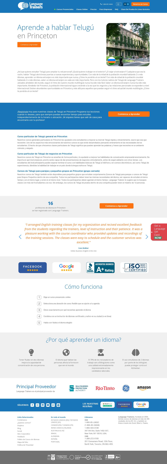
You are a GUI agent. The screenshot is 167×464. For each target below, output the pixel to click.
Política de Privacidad (25, 445)
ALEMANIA (55, 436)
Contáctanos (22, 420)
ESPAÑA (54, 439)
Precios (93, 9)
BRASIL (54, 433)
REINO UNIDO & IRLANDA (61, 428)
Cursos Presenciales (65, 9)
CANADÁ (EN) (56, 425)
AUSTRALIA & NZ (57, 430)
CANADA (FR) (68, 425)
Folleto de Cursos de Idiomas (28, 439)
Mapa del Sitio (22, 442)
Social (19, 431)
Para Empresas (106, 9)
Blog (19, 428)
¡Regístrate (22, 112)
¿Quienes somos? (24, 423)
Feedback (21, 437)
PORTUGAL (55, 442)
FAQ (116, 9)
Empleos (20, 425)
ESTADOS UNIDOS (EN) (60, 420)
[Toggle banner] (152, 232)
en (125, 4)
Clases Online (82, 9)
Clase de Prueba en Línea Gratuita (135, 9)
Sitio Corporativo (23, 434)
